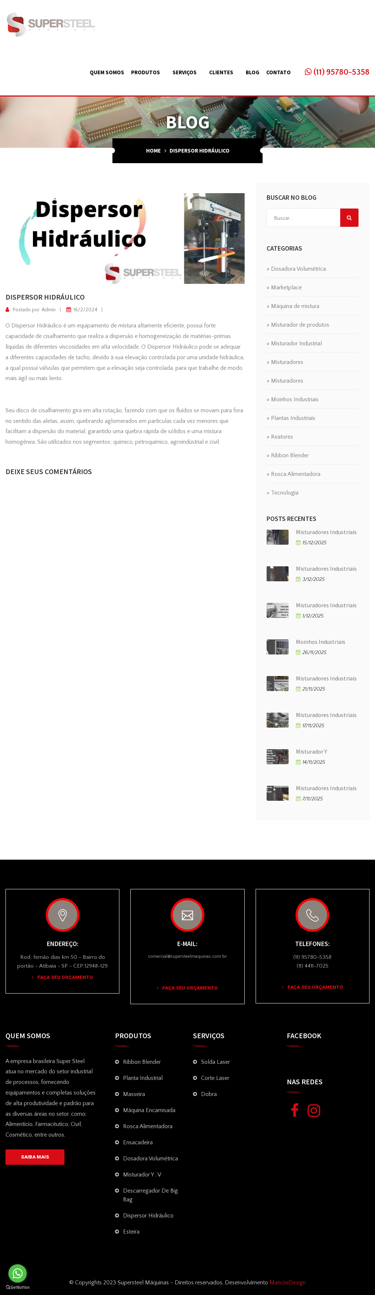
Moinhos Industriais (320, 641)
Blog (252, 72)
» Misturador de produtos (298, 325)
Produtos (145, 72)
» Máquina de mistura (293, 306)
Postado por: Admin (30, 310)
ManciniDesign (287, 1282)
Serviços (184, 72)
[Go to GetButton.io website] (17, 1287)
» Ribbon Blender (288, 455)
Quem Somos (107, 72)
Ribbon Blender (142, 1062)
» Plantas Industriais (291, 418)
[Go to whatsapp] (17, 1273)
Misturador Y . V (142, 1174)
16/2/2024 (81, 310)
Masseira (134, 1094)
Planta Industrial (143, 1078)
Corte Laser (215, 1078)
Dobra (209, 1094)
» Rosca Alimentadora (293, 474)
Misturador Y (311, 751)
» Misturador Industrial (294, 343)
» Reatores (280, 436)
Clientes (221, 72)
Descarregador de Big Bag (150, 1195)
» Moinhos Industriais (293, 399)
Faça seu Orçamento (62, 977)
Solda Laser (215, 1062)
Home (153, 150)
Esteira (131, 1231)
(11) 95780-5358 (337, 72)
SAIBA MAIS (35, 1157)
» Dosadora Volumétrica (296, 269)
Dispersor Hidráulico (148, 1215)
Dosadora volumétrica (150, 1158)
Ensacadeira (138, 1142)
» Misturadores (285, 362)
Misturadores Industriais (326, 532)
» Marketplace (284, 287)
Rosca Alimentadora (147, 1126)
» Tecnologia (282, 492)
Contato (278, 72)
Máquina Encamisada (149, 1110)
